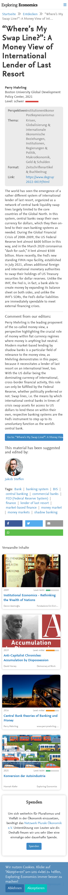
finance (11, 503)
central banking (17, 494)
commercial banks (45, 494)
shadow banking (45, 512)
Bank (18, 489)
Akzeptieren (36, 888)
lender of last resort (34, 503)
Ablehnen (15, 888)
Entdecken (30, 14)
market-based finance (21, 508)
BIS (55, 489)
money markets (19, 512)
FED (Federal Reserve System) (27, 498)
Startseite (9, 14)
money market (51, 508)
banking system (37, 489)
